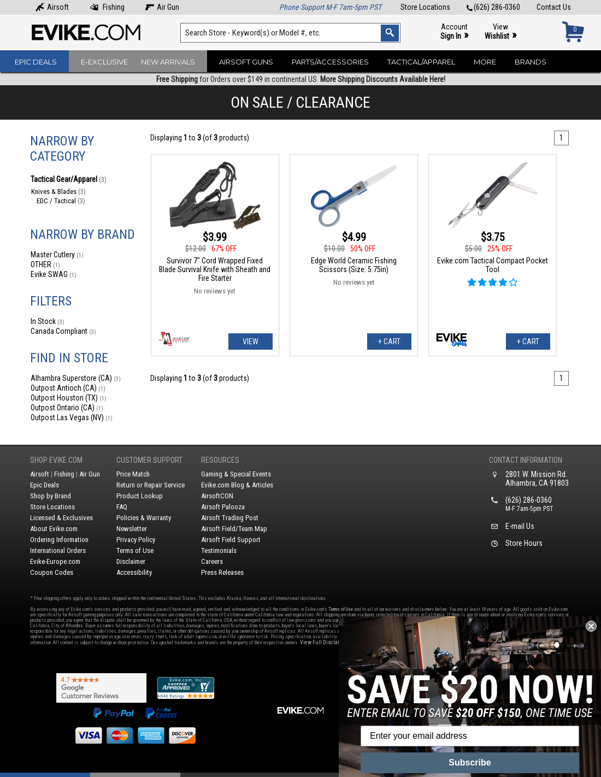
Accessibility (134, 572)
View (500, 32)
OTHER (45, 264)
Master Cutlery (57, 254)
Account (454, 32)
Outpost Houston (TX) (69, 397)
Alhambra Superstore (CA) (76, 378)
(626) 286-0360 (493, 7)
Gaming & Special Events (236, 474)
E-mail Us (519, 526)
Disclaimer (130, 561)
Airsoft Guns (246, 61)
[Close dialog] (591, 626)
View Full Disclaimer (324, 642)
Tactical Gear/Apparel (69, 179)
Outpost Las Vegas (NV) (72, 417)
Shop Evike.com (56, 460)
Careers (212, 561)
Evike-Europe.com (55, 561)
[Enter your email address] (470, 736)
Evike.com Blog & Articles (237, 485)
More (485, 61)
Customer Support (149, 460)
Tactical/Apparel (421, 61)
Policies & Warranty (143, 518)
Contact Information (525, 460)
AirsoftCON (217, 496)
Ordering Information (59, 539)
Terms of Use (135, 550)
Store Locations (425, 7)
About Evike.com (54, 529)
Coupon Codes (51, 572)
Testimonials (219, 550)
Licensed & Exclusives (61, 518)
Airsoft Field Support (231, 539)
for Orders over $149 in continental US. (300, 79)
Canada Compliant (63, 331)
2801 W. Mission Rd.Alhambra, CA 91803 (537, 478)
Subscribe (470, 762)
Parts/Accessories (330, 61)
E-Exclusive (104, 61)
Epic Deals (36, 61)
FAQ (121, 507)
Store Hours (524, 543)
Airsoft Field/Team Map (234, 529)
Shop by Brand (50, 496)
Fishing (107, 7)
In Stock (47, 321)
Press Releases (222, 572)
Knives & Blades (58, 191)
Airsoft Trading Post (229, 518)
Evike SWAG (53, 274)
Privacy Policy (135, 539)
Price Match (133, 474)
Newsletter (131, 529)
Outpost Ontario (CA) (67, 407)
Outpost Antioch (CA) (68, 388)
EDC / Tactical (61, 201)
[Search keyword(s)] (290, 33)
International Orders (58, 550)
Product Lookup (139, 496)
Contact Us (554, 7)
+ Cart (389, 341)
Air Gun (162, 7)
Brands (530, 61)
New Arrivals (168, 61)
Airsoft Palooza (223, 507)
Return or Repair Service (150, 485)
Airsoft (52, 7)
